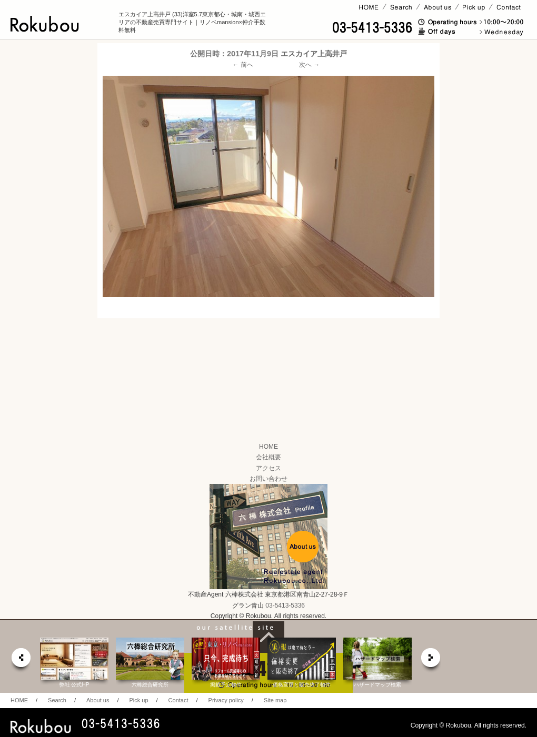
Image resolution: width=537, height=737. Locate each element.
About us (97, 700)
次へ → (309, 64)
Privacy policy (226, 700)
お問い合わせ (268, 478)
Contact (178, 700)
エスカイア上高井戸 (314, 53)
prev (21, 660)
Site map (275, 700)
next (431, 660)
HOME (268, 446)
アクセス (268, 468)
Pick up (138, 700)
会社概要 (268, 457)
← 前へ (243, 64)
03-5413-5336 (285, 605)
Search (57, 700)
